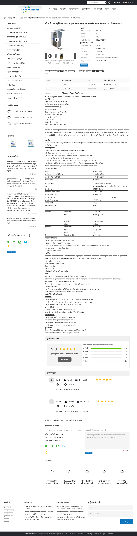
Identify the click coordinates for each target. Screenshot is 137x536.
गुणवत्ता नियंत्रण (86, 9)
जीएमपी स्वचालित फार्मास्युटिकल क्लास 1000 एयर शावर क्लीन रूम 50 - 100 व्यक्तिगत (39, 513)
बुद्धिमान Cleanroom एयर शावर (23, 124)
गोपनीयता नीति (29, 534)
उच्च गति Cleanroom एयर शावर (23, 111)
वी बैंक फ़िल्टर (11, 85)
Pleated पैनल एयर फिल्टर (15, 89)
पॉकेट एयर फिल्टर (12, 81)
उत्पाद (55, 9)
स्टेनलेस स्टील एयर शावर (14, 37)
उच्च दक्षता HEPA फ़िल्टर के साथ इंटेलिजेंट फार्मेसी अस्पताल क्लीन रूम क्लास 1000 (71, 518)
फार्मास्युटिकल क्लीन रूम (75, 420)
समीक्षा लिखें (64, 359)
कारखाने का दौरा (73, 9)
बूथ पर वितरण (11, 50)
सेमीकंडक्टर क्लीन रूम (53, 420)
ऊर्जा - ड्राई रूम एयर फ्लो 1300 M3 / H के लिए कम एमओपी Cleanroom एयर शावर (104, 482)
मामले (113, 9)
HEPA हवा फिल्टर (13, 72)
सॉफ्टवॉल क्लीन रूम (13, 54)
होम (5, 18)
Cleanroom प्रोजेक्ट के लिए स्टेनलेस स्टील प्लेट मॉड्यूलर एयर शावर (69, 482)
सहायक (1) (71, 384)
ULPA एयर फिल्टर (13, 76)
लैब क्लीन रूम (64, 420)
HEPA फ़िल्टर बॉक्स (13, 68)
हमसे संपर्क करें (98, 9)
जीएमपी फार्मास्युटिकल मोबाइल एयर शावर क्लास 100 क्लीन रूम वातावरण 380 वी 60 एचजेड (70, 508)
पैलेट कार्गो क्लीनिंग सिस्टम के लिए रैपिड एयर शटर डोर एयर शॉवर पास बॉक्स (38, 518)
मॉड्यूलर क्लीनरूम (13, 98)
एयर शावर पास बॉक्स (13, 46)
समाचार (107, 9)
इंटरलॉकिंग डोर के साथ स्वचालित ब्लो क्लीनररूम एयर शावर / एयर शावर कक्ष (70, 513)
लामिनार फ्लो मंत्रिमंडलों (14, 63)
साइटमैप (6, 522)
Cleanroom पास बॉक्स (14, 41)
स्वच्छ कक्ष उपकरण (13, 94)
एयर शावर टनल (12, 28)
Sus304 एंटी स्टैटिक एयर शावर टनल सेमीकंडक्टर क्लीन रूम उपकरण (38, 508)
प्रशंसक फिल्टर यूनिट (13, 59)
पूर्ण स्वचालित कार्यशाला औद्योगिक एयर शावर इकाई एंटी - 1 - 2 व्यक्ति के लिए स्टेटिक (122, 482)
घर (49, 9)
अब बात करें (117, 2)
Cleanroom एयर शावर (20, 18)
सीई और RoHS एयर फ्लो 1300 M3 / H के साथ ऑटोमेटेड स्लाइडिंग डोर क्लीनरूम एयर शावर (87, 482)
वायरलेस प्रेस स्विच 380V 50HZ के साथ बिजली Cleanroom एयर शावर (52, 482)
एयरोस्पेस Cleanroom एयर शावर (23, 117)
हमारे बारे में (63, 9)
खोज (107, 2)
